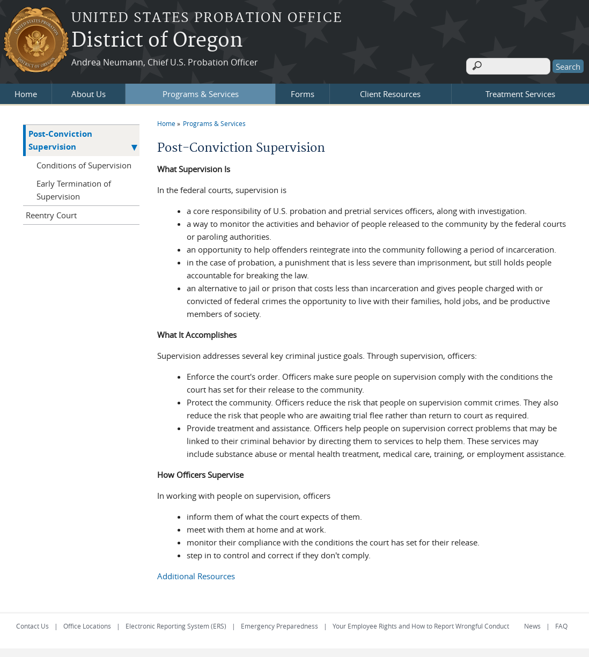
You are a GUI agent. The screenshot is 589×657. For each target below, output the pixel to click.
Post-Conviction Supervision (60, 138)
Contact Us (32, 623)
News (532, 623)
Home (25, 91)
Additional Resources (196, 574)
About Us (88, 91)
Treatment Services (520, 91)
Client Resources (390, 91)
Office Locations (87, 623)
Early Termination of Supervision (73, 188)
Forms (302, 91)
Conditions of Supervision (83, 163)
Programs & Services (201, 91)
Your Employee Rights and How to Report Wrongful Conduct (421, 623)
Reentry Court (51, 213)
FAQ (561, 623)
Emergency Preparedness (279, 623)
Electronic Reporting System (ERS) (176, 623)
